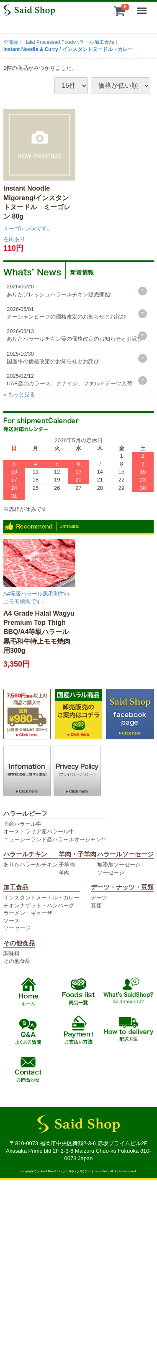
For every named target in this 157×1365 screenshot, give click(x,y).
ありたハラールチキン (30, 864)
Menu (144, 6)
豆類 (96, 905)
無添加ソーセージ (119, 864)
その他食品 (17, 961)
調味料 (11, 953)
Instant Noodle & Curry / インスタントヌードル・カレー (68, 49)
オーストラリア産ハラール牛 (38, 831)
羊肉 (64, 872)
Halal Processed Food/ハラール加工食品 (68, 42)
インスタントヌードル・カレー (41, 897)
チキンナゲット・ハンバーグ (38, 905)
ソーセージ (110, 872)
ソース (11, 920)
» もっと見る (19, 394)
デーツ (99, 897)
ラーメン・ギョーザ (27, 913)
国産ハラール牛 (22, 824)
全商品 (10, 42)
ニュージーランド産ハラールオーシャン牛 (55, 839)
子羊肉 (67, 864)
